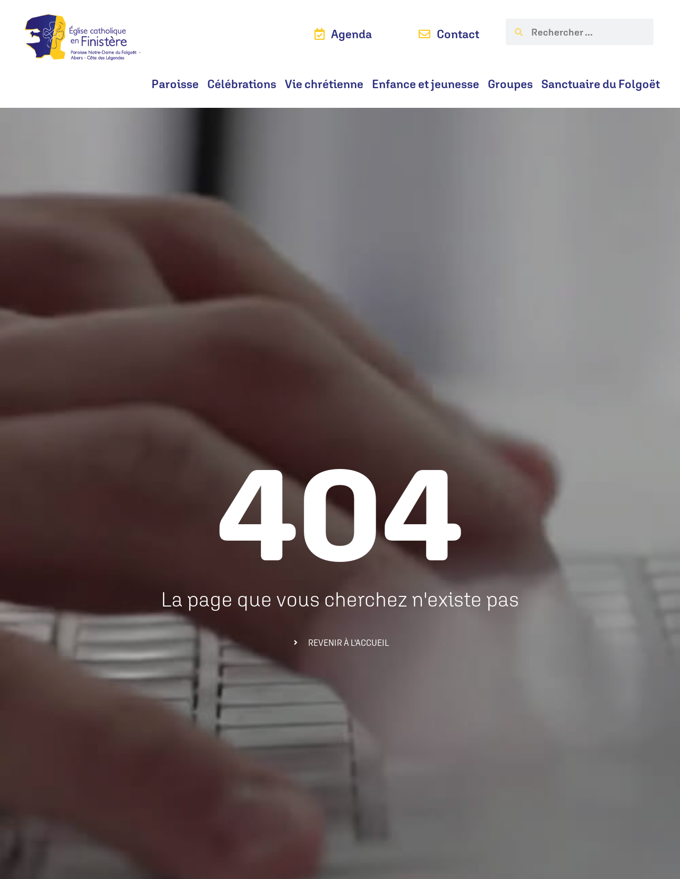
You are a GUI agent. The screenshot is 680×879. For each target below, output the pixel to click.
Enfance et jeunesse (425, 84)
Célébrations (241, 84)
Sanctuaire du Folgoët (600, 84)
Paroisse (175, 84)
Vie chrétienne (324, 84)
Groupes (510, 84)
